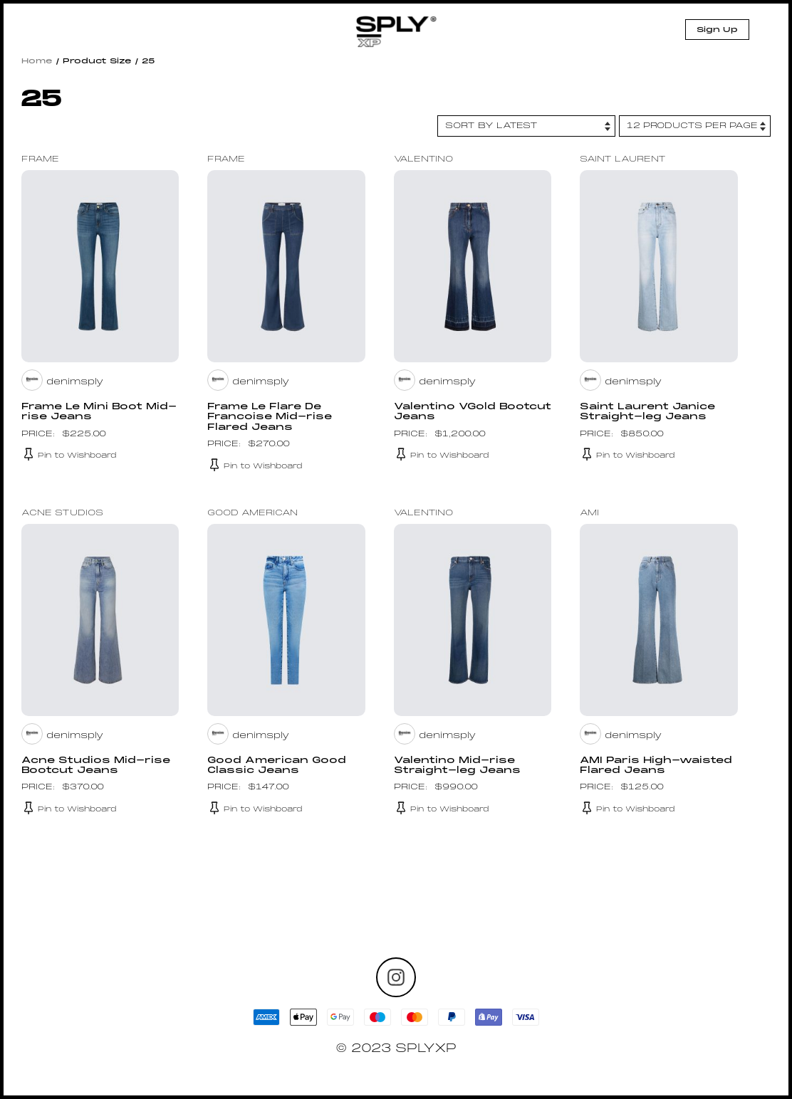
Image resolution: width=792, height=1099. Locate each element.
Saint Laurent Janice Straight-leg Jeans (647, 412)
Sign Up (717, 30)
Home (37, 61)
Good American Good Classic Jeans (276, 766)
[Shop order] (526, 126)
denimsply (74, 382)
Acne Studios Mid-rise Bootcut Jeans (95, 766)
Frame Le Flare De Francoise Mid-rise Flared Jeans (269, 417)
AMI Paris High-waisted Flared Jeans (656, 766)
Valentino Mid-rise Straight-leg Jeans (457, 766)
